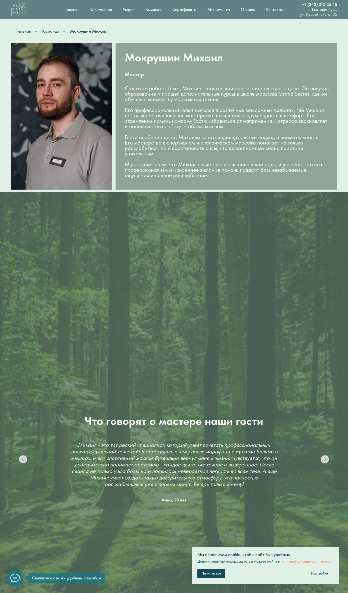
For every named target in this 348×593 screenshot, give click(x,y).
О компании (101, 9)
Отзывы (248, 9)
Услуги (129, 9)
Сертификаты (184, 9)
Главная (72, 9)
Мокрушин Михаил (88, 31)
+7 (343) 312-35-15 (319, 4)
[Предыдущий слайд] (23, 459)
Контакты (274, 9)
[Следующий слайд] (325, 459)
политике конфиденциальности (306, 561)
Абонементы (218, 9)
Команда (153, 9)
